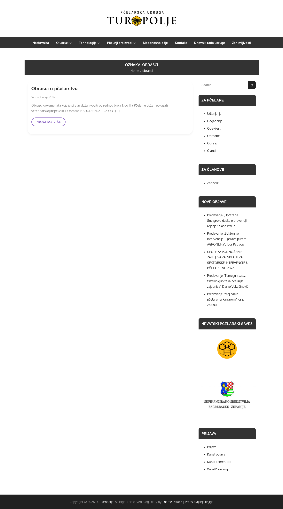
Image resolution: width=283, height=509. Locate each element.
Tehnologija (89, 43)
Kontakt (181, 43)
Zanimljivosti (241, 43)
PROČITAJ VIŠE (48, 123)
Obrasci (212, 143)
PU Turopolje (104, 502)
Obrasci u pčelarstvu (54, 88)
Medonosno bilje (155, 43)
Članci (211, 151)
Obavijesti (214, 128)
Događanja (214, 121)
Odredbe (213, 136)
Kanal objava (216, 454)
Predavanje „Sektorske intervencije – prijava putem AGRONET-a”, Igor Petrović (226, 238)
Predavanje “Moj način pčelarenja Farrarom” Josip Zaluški (225, 299)
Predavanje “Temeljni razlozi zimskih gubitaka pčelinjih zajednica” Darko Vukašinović (227, 281)
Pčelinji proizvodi (121, 43)
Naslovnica (41, 43)
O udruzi (64, 43)
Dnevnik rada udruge (209, 43)
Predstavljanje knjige (199, 502)
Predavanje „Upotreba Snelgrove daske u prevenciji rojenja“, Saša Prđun (227, 220)
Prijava (211, 447)
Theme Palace (172, 502)
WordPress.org (217, 469)
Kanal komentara (219, 462)
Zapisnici (213, 183)
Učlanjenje (214, 114)
